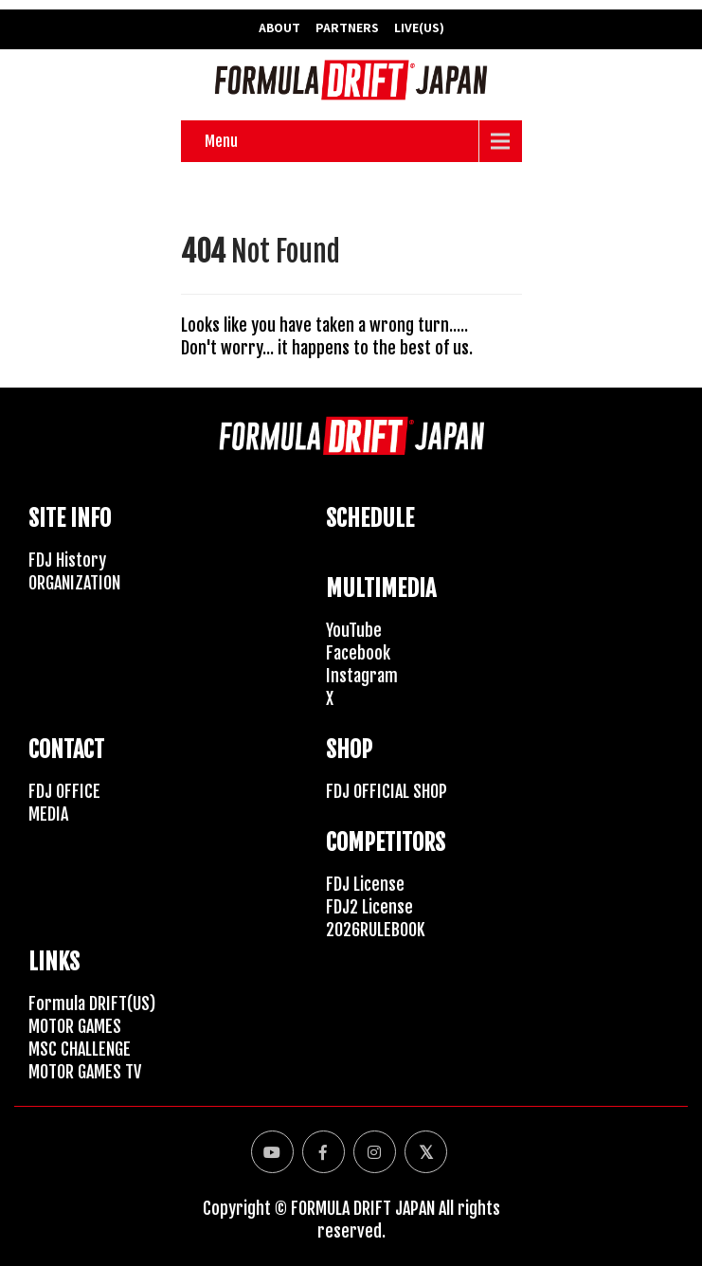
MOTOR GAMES (74, 1026)
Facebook (358, 652)
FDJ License (365, 884)
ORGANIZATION (74, 582)
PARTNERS (347, 27)
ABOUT (279, 27)
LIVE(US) (419, 27)
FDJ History (67, 560)
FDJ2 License (369, 906)
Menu (221, 141)
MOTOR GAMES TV (84, 1071)
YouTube (354, 630)
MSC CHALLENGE (79, 1049)
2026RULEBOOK (375, 929)
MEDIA (48, 814)
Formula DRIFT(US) (91, 1003)
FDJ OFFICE (64, 791)
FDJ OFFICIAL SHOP (386, 791)
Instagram (362, 675)
